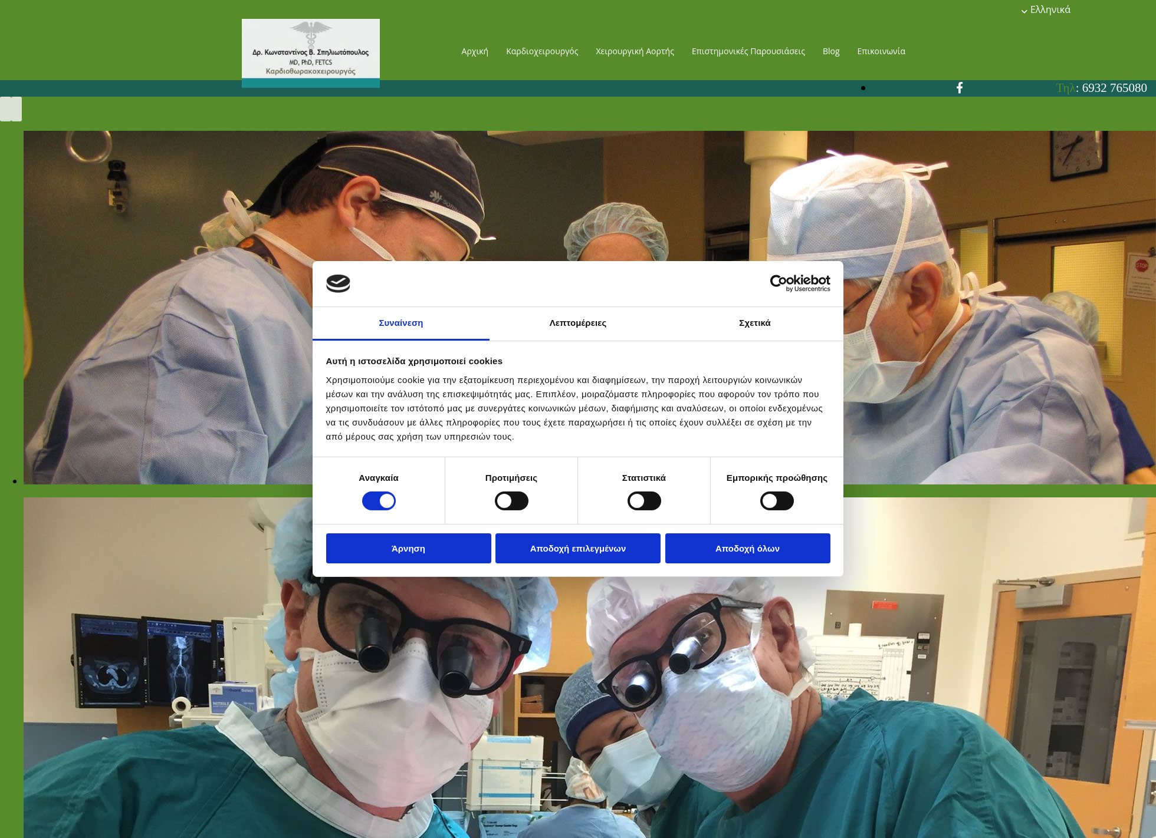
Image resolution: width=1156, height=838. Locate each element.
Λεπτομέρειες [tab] (578, 323)
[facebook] (959, 87)
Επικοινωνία (881, 51)
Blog (831, 51)
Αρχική (475, 51)
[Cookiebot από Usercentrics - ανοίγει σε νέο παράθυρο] (778, 283)
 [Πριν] (5, 109)
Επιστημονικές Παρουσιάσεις (748, 51)
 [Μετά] (16, 109)
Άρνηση (408, 548)
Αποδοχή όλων (747, 548)
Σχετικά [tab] (754, 323)
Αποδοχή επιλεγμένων (578, 548)
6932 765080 (1114, 88)
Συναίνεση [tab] (401, 323)
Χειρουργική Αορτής (635, 51)
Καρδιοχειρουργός (542, 51)
